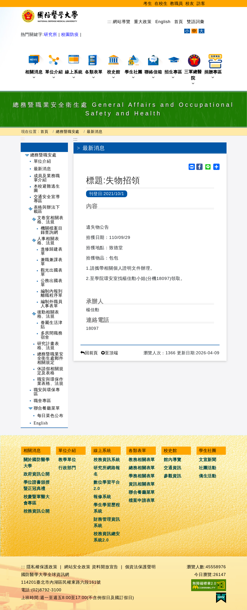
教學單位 (67, 459)
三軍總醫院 (193, 70)
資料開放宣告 (105, 567)
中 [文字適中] (194, 31)
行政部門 (67, 467)
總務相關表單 (142, 467)
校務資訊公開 (36, 511)
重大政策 (143, 21)
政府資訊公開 (36, 474)
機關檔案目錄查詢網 (52, 230)
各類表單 (94, 66)
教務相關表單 (142, 459)
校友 (189, 3)
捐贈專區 (213, 66)
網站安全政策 (77, 567)
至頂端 (109, 353)
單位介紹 (54, 66)
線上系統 (74, 66)
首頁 (178, 21)
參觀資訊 (172, 476)
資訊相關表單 (142, 484)
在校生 (161, 3)
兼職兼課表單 (52, 261)
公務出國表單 (52, 282)
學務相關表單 (142, 476)
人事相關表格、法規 (48, 240)
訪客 (201, 3)
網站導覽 (121, 21)
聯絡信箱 (153, 66)
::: (109, 21)
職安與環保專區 (47, 391)
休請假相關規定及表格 (50, 370)
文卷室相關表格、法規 (50, 219)
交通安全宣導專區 (47, 198)
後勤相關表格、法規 (48, 314)
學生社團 (134, 66)
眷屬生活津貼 (52, 324)
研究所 (51, 34)
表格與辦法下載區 (47, 209)
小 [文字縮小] (187, 31)
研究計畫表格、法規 (48, 345)
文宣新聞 (208, 459)
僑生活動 (208, 476)
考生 (147, 3)
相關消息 (34, 66)
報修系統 (102, 496)
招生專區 (173, 66)
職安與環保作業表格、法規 (50, 381)
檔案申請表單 (142, 500)
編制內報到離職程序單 (52, 293)
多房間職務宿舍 (52, 335)
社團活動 (208, 467)
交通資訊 (172, 467)
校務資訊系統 (106, 459)
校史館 (115, 66)
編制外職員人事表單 (52, 303)
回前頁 (89, 353)
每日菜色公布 (50, 415)
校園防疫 (70, 34)
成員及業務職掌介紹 (47, 177)
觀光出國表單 (52, 272)
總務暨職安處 (67, 131)
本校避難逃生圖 (47, 188)
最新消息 (95, 131)
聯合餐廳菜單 (47, 408)
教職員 (176, 3)
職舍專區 (42, 400)
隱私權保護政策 (42, 567)
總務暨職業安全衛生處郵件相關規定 (50, 358)
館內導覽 (172, 459)
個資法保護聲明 (140, 567)
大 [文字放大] (201, 31)
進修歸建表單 (52, 251)
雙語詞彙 (195, 21)
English (162, 21)
